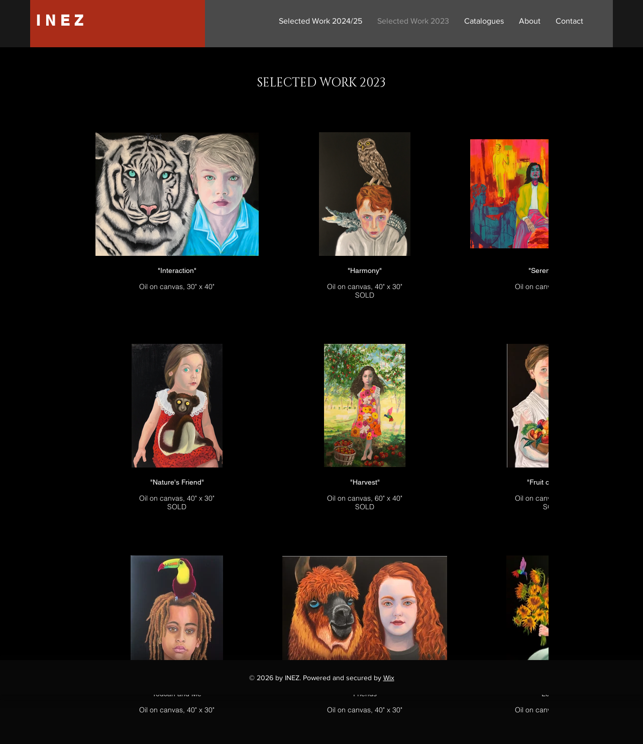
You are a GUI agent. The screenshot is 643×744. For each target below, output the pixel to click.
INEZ (62, 20)
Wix (388, 678)
